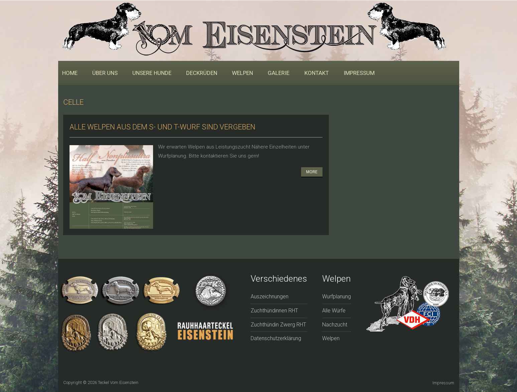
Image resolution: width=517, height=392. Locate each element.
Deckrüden (201, 73)
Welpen (242, 73)
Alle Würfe (334, 310)
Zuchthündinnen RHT (274, 310)
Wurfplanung (336, 296)
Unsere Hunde (151, 73)
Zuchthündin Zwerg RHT (278, 324)
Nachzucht (334, 324)
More (311, 172)
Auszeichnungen (269, 296)
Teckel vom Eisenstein (118, 382)
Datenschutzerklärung (276, 338)
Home (70, 73)
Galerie (278, 73)
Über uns (105, 73)
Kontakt (316, 73)
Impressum (359, 73)
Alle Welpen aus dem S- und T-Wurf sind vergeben (162, 127)
